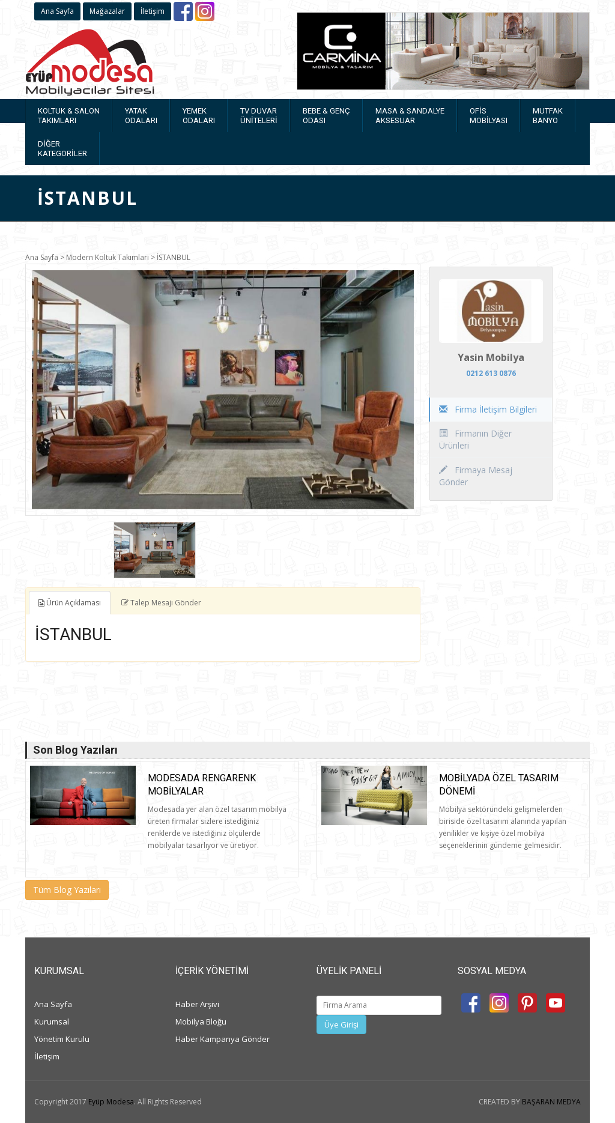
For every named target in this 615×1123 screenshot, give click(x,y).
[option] (223, 389)
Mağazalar (107, 11)
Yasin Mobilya (491, 357)
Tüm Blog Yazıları (67, 889)
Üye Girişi (341, 1024)
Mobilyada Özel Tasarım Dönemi (499, 784)
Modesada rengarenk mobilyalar (202, 784)
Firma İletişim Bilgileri (488, 409)
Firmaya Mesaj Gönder (475, 476)
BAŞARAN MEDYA (551, 1102)
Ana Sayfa (57, 11)
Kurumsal (51, 1021)
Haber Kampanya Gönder (222, 1039)
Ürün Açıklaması (69, 603)
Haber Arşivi (197, 1004)
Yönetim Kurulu (61, 1039)
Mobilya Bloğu (200, 1021)
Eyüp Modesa (111, 1102)
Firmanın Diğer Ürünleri (475, 439)
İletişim (153, 11)
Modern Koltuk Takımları (107, 257)
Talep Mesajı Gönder (161, 603)
